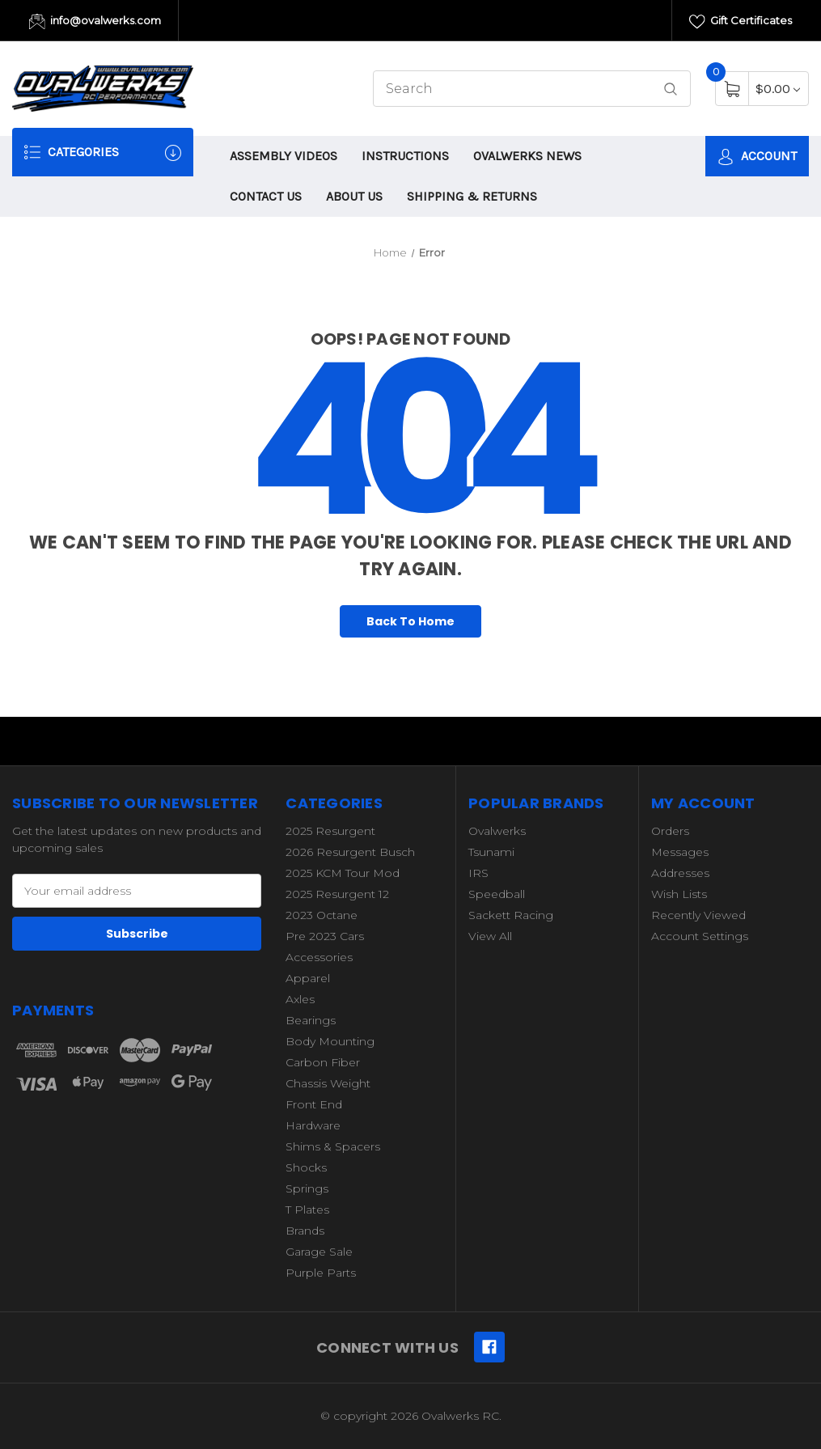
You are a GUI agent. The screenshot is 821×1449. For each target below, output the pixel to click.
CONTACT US (266, 196)
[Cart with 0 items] (777, 88)
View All (490, 936)
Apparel (308, 978)
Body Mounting (330, 1041)
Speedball (496, 894)
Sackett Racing (510, 915)
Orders (670, 831)
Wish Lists (679, 894)
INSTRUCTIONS (405, 155)
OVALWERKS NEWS (527, 155)
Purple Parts (321, 1272)
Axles (300, 999)
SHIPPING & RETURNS (472, 196)
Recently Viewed (698, 915)
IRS (478, 873)
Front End (314, 1104)
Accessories (319, 957)
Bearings (311, 1020)
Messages (680, 852)
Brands (305, 1230)
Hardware (313, 1125)
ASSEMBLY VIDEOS (283, 155)
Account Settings (699, 936)
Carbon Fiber (323, 1062)
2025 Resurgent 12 (337, 894)
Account (757, 156)
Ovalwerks (497, 831)
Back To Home (410, 621)
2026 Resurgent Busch (350, 852)
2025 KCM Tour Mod (343, 873)
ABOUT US (354, 196)
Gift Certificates (740, 22)
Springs (307, 1188)
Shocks (306, 1167)
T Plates (307, 1209)
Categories (102, 152)
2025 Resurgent (330, 831)
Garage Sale (319, 1251)
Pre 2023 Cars (325, 936)
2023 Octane (322, 915)
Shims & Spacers (333, 1146)
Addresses (680, 873)
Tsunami (491, 852)
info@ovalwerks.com (95, 22)
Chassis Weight (328, 1083)
